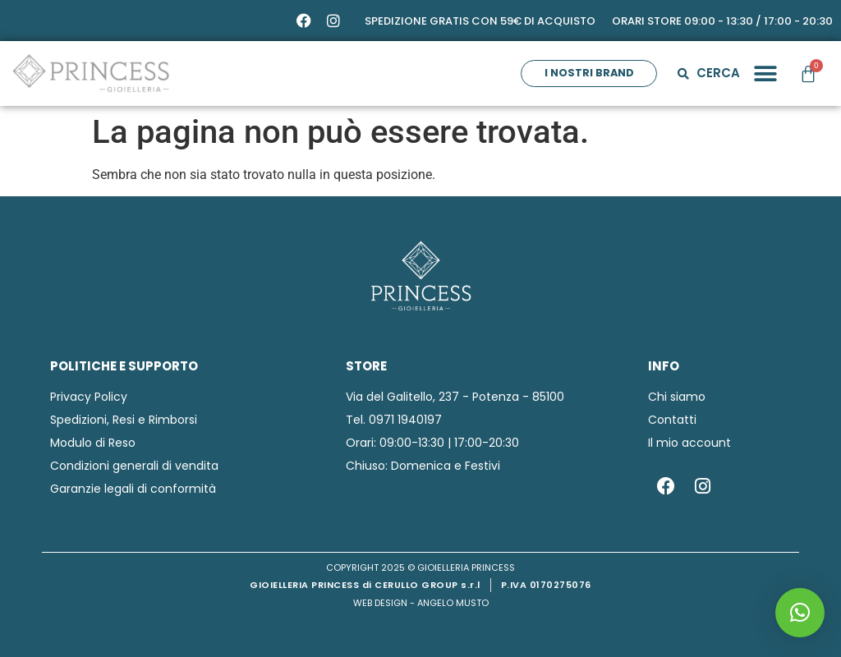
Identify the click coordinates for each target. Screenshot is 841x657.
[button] (765, 73)
